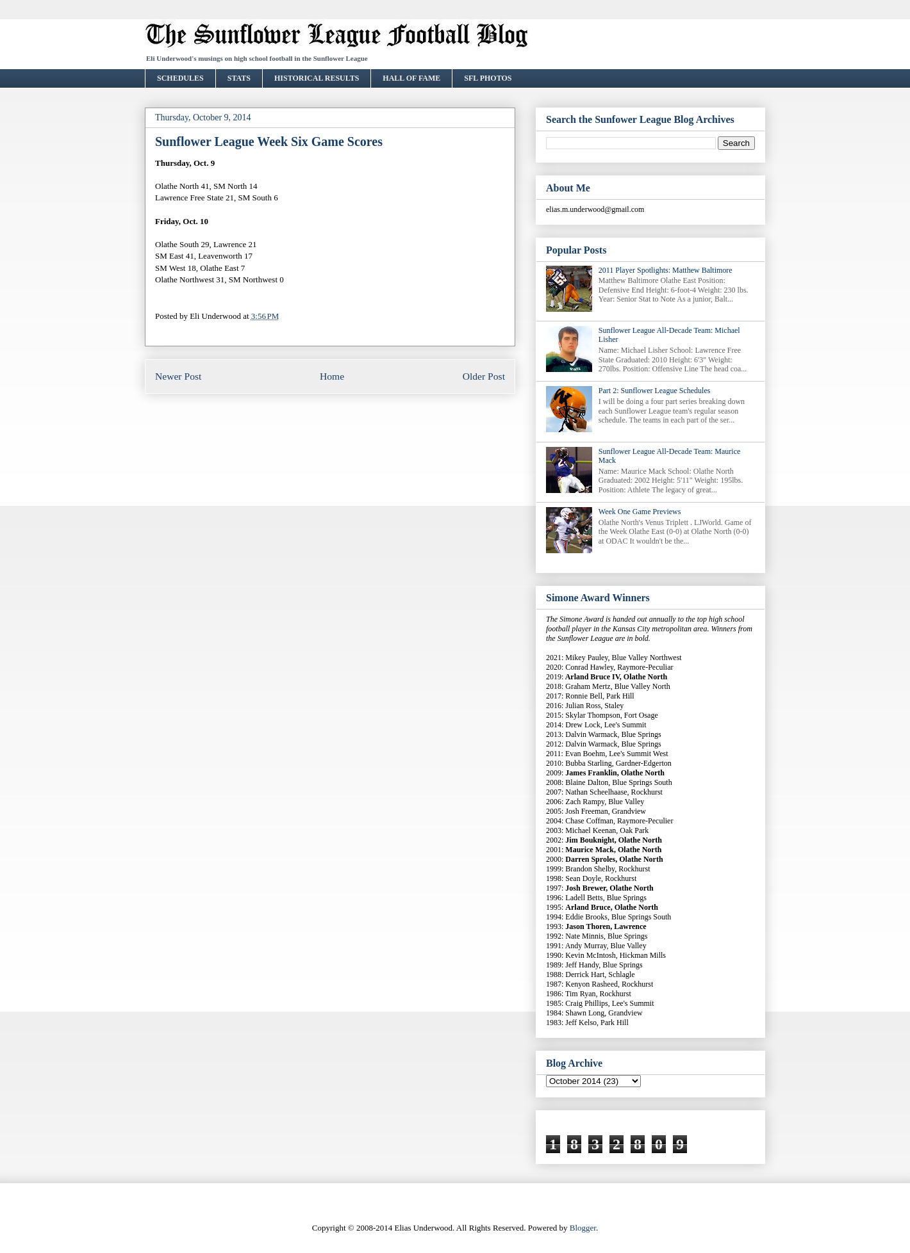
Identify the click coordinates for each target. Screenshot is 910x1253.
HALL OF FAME (411, 78)
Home (332, 376)
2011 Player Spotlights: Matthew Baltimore (665, 270)
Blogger (583, 1228)
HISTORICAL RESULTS (316, 78)
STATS (239, 78)
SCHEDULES (180, 78)
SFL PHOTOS (487, 78)
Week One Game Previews (640, 511)
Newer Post (178, 376)
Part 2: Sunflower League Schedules (655, 390)
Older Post (484, 376)
